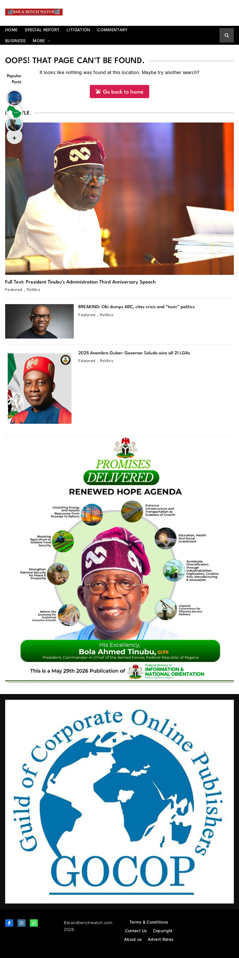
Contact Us (136, 930)
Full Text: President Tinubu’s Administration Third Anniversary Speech (80, 282)
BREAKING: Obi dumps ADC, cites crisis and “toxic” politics (136, 307)
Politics (33, 289)
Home (11, 29)
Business (15, 40)
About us (133, 939)
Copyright (163, 930)
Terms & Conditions (148, 922)
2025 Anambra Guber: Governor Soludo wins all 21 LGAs (134, 353)
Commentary (112, 29)
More (39, 40)
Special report (42, 29)
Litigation (78, 29)
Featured (13, 289)
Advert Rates (161, 939)
